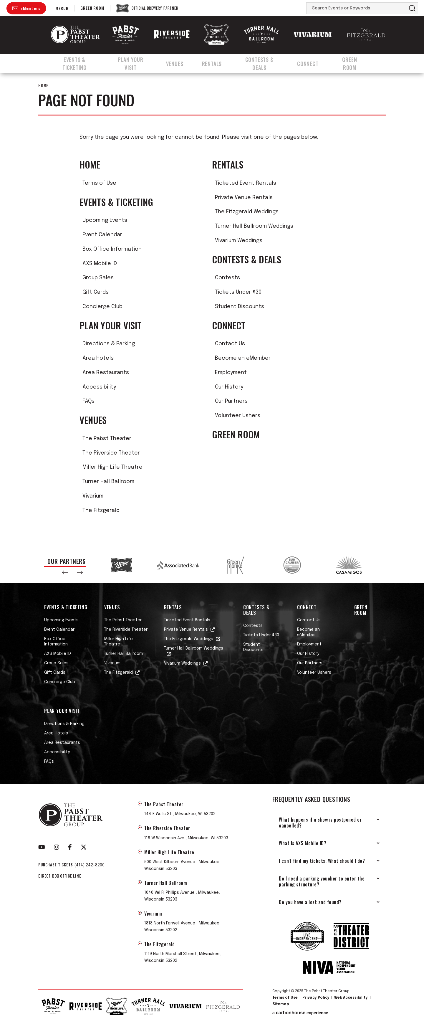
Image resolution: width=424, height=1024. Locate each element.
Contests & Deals (266, 63)
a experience (300, 1012)
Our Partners (231, 401)
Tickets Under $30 (238, 292)
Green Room (92, 8)
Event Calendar (102, 234)
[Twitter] (84, 847)
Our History (229, 387)
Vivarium (92, 496)
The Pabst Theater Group (75, 34)
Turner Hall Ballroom (108, 481)
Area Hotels (98, 358)
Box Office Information (112, 249)
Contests (227, 277)
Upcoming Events (104, 220)
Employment (231, 372)
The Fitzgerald (101, 510)
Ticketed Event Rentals (245, 183)
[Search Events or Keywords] (357, 8)
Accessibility (99, 387)
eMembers (30, 8)
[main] (212, 309)
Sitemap (280, 1004)
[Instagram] (56, 847)
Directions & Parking (108, 343)
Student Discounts (239, 306)
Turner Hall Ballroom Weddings (254, 226)
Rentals (217, 63)
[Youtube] (41, 847)
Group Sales (98, 277)
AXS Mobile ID (99, 263)
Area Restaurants (105, 372)
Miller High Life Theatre (112, 467)
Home (43, 85)
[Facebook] (70, 847)
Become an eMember (243, 358)
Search (412, 8)
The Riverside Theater (111, 453)
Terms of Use (99, 183)
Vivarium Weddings (238, 240)
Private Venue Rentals (244, 197)
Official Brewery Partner (155, 8)
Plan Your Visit (135, 63)
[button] (65, 572)
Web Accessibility (351, 998)
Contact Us (230, 343)
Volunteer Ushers (237, 415)
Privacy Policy (315, 998)
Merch (61, 8)
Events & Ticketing (75, 63)
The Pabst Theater (106, 438)
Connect (315, 63)
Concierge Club (102, 306)
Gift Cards (95, 292)
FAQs (88, 401)
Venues (181, 63)
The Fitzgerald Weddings (247, 211)
